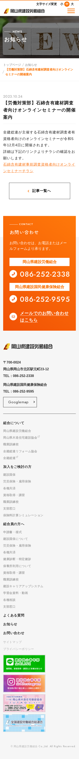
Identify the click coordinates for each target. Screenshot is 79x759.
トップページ (12, 65)
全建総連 (10, 458)
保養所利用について (17, 566)
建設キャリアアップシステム (23, 586)
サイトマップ (12, 642)
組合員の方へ (13, 524)
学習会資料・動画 (15, 593)
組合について (13, 423)
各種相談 (9, 600)
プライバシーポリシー (18, 649)
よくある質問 (13, 615)
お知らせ (31, 65)
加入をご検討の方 (17, 467)
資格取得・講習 (14, 495)
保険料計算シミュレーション (23, 515)
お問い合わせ (13, 633)
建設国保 (9, 474)
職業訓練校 (11, 444)
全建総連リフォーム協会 (20, 451)
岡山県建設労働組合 (17, 431)
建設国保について (15, 539)
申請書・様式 (12, 532)
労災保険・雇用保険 (17, 481)
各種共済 (9, 488)
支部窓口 (9, 508)
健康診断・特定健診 (17, 559)
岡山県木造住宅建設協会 (21, 437)
